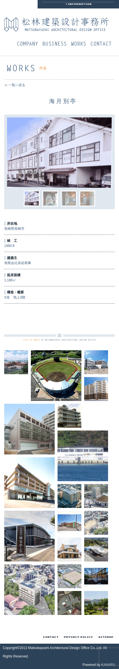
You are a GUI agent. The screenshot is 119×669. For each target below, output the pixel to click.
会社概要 (29, 43)
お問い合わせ (102, 43)
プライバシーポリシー (77, 637)
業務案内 (56, 43)
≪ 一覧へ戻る (14, 85)
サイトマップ (104, 637)
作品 (80, 43)
